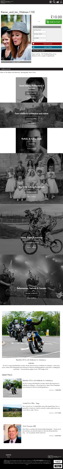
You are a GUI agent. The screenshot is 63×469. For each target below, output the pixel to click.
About (8, 456)
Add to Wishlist (48, 47)
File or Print (36, 27)
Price (51, 15)
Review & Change (58, 466)
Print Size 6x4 (37, 30)
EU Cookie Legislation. (39, 460)
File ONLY (36, 38)
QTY (39, 21)
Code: (14, 62)
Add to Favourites (47, 43)
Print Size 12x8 (37, 34)
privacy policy (7, 461)
